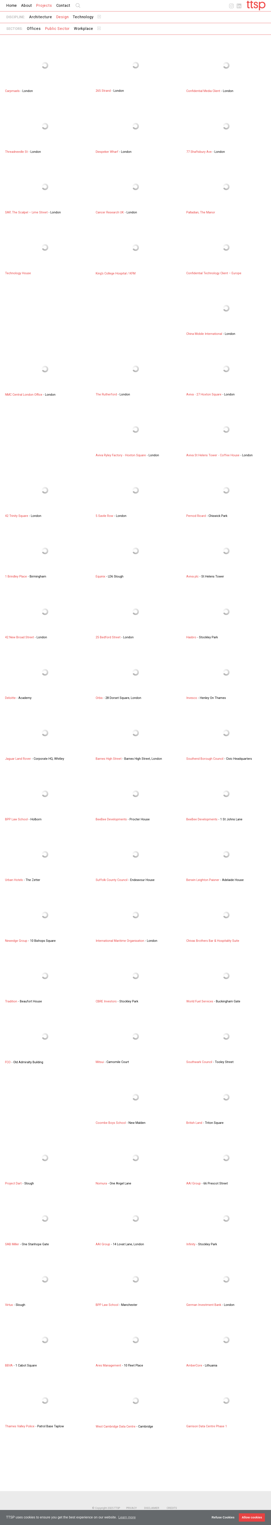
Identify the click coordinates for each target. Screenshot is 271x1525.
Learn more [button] (127, 1517)
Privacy (131, 1508)
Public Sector (57, 28)
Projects (44, 5)
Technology (83, 17)
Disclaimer (151, 1508)
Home (11, 5)
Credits (172, 1508)
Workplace (83, 28)
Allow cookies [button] (252, 1517)
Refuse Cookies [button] (223, 1517)
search (78, 5)
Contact (63, 5)
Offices (34, 28)
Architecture (40, 17)
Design (62, 17)
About (26, 5)
